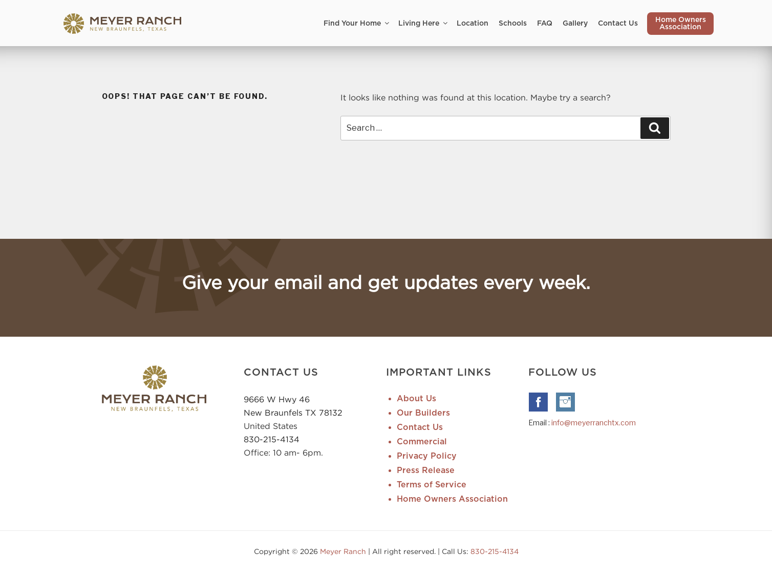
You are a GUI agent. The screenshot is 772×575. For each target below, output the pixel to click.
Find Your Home (357, 23)
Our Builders (423, 413)
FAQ (544, 23)
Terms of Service (431, 485)
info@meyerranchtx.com (593, 422)
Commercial (422, 442)
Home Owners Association (680, 23)
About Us (416, 399)
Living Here (423, 23)
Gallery (575, 23)
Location (472, 23)
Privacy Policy (427, 456)
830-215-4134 (271, 439)
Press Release (426, 470)
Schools (513, 23)
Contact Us (618, 23)
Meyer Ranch (344, 551)
